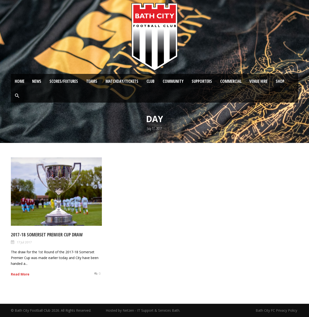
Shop (280, 81)
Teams (91, 81)
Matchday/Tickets (121, 81)
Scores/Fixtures (63, 81)
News (36, 81)
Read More (20, 274)
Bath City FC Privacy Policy (277, 310)
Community (173, 81)
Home (19, 81)
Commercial (231, 81)
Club (150, 81)
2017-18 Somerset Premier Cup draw (47, 235)
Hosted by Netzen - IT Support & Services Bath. (143, 310)
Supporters (202, 81)
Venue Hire (258, 81)
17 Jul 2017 (24, 242)
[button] (17, 96)
